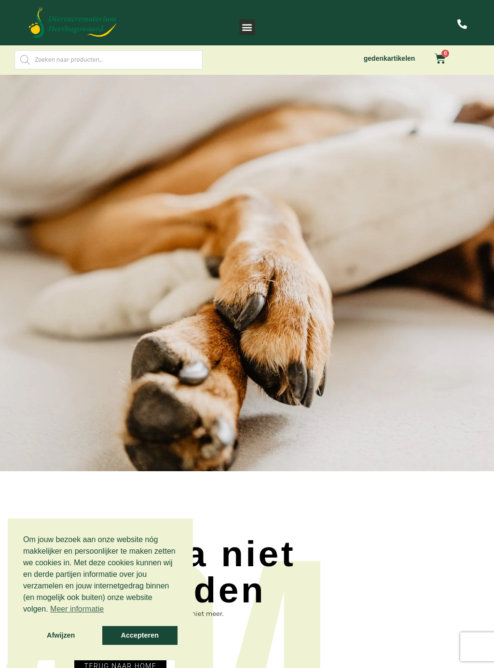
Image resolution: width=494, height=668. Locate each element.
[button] (247, 27)
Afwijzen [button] (61, 635)
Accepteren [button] (140, 635)
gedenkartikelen (389, 58)
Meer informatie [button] (77, 609)
